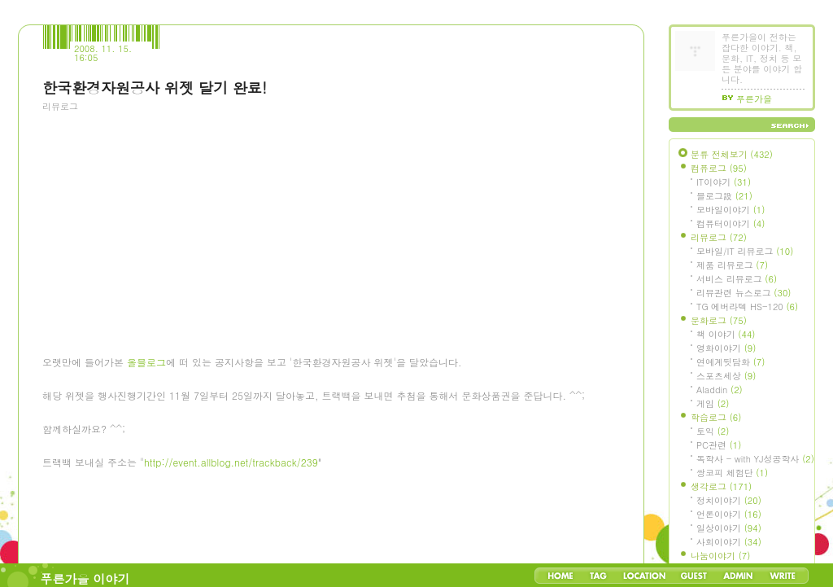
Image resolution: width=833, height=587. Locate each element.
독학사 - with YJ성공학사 (755, 459)
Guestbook (693, 575)
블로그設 (724, 196)
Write (782, 575)
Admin (738, 575)
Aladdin (719, 389)
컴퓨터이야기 (730, 223)
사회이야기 (728, 542)
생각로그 (721, 486)
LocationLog (643, 575)
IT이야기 (723, 182)
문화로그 (719, 320)
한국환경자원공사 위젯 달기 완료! (154, 87)
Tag (598, 575)
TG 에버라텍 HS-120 (747, 306)
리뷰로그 (60, 106)
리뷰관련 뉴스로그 (743, 293)
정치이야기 (728, 500)
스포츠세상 (726, 376)
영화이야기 (726, 348)
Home (560, 575)
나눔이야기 (720, 556)
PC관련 (718, 445)
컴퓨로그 (719, 168)
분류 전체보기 (732, 154)
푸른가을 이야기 (85, 578)
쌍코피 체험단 (732, 473)
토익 (712, 431)
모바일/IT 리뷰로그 (744, 251)
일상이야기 (728, 528)
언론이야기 (728, 514)
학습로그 (716, 417)
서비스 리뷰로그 (736, 279)
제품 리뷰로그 (732, 265)
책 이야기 (725, 334)
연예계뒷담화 (730, 362)
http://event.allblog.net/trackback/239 (231, 462)
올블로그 (146, 362)
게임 (712, 403)
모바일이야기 (730, 210)
